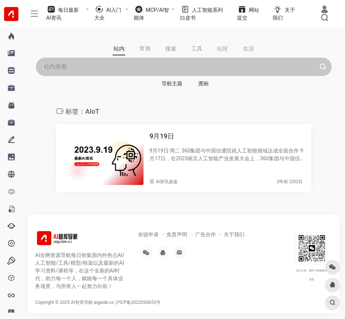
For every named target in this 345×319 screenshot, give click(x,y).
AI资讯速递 (166, 181)
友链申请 (148, 234)
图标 (204, 83)
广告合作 (205, 234)
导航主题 (172, 83)
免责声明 (176, 234)
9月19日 (161, 136)
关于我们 (234, 234)
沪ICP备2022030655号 (137, 302)
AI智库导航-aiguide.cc (92, 302)
